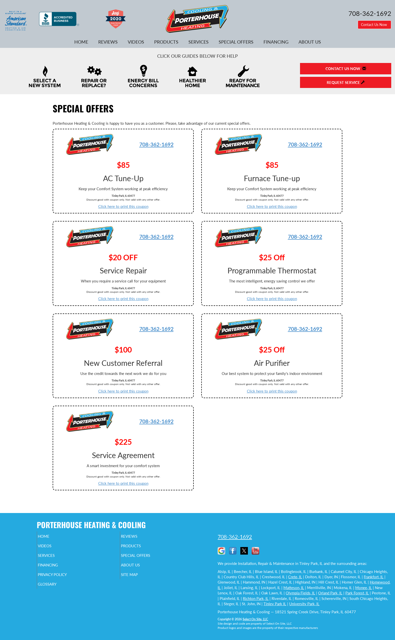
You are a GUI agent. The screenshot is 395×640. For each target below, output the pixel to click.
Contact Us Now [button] (374, 24)
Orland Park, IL (330, 593)
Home (81, 42)
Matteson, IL (293, 587)
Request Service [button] (346, 82)
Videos (136, 42)
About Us (310, 42)
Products (166, 42)
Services (198, 42)
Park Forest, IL (357, 593)
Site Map (138, 579)
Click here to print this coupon (123, 206)
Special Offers (236, 42)
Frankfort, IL (373, 576)
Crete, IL (295, 576)
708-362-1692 (156, 144)
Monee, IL (363, 587)
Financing (276, 42)
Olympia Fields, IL (300, 593)
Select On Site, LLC (255, 619)
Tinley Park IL (275, 603)
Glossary (56, 589)
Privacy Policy (62, 579)
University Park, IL (304, 603)
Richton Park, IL (256, 598)
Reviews (108, 42)
